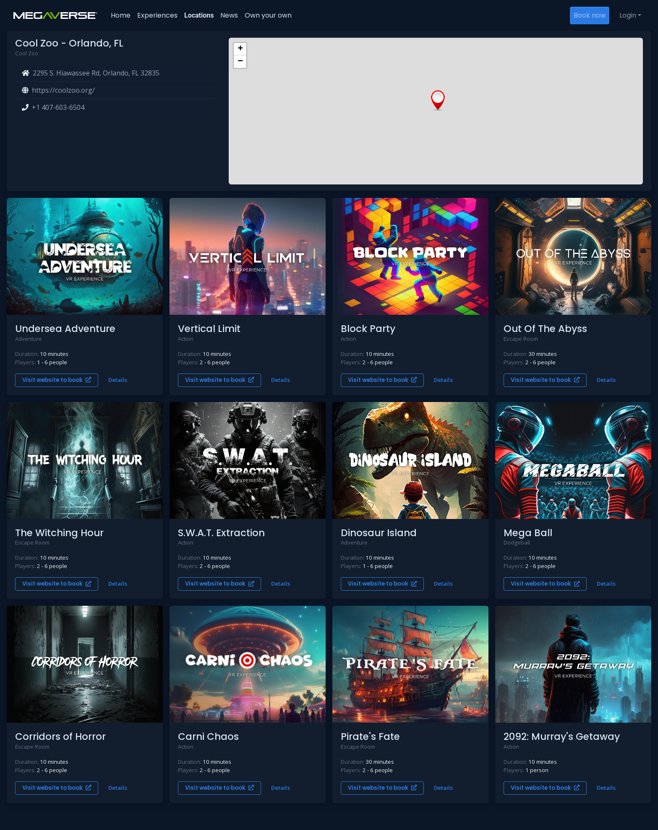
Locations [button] (199, 15)
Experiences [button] (157, 15)
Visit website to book (56, 380)
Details (117, 380)
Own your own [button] (268, 15)
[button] (438, 100)
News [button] (229, 15)
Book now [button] (590, 15)
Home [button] (121, 15)
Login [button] (627, 15)
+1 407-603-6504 (58, 107)
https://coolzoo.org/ (63, 90)
